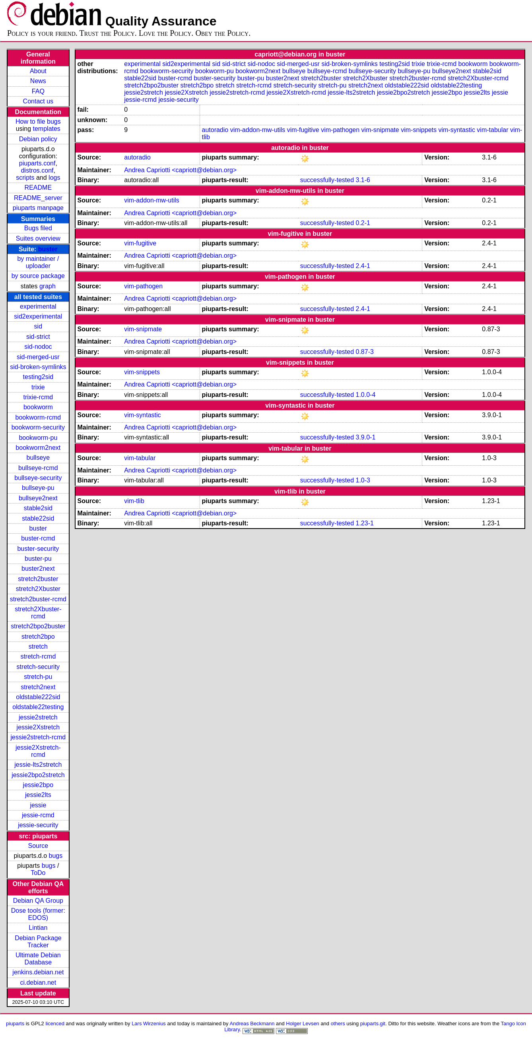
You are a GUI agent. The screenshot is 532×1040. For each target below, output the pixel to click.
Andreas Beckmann (251, 1023)
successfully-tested (327, 180)
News (38, 81)
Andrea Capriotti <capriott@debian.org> (180, 170)
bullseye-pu (38, 487)
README (38, 187)
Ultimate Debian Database (38, 959)
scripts (25, 177)
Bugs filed (38, 228)
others (338, 1023)
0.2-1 (362, 223)
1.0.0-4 (365, 394)
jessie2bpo (38, 784)
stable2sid (38, 508)
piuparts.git (372, 1023)
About (38, 71)
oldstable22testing (38, 707)
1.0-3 (362, 480)
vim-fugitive (303, 129)
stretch (38, 646)
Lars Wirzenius (149, 1023)
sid (38, 326)
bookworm (38, 407)
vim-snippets (419, 129)
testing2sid (38, 376)
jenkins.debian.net (38, 972)
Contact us (38, 101)
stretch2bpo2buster (38, 626)
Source (38, 845)
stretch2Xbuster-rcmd (38, 613)
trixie (38, 387)
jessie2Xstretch (38, 727)
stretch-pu (38, 676)
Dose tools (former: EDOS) (38, 914)
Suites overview (38, 238)
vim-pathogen (340, 129)
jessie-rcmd (38, 815)
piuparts (15, 1023)
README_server (38, 197)
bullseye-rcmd (38, 468)
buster (48, 249)
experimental (38, 306)
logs (54, 177)
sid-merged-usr (38, 357)
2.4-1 (362, 265)
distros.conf (37, 170)
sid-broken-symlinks (38, 367)
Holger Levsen (302, 1023)
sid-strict (38, 336)
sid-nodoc (38, 346)
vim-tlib (134, 501)
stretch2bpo (38, 636)
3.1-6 (362, 180)
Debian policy (38, 139)
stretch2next (38, 687)
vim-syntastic (456, 129)
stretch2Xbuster (38, 588)
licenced (54, 1023)
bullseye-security (38, 477)
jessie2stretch (38, 717)
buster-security (38, 548)
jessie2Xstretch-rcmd (38, 751)
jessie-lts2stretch (38, 764)
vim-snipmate (380, 129)
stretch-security (38, 666)
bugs (56, 855)
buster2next (38, 568)
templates (46, 128)
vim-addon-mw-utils (257, 129)
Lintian (38, 927)
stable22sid (38, 518)
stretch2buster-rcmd (38, 599)
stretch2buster (38, 578)
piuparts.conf (37, 163)
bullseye (38, 457)
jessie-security (38, 825)
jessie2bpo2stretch (38, 775)
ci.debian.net (38, 982)
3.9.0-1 (365, 437)
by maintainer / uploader (38, 262)
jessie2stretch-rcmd (38, 737)
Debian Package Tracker (38, 942)
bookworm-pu (38, 437)
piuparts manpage (38, 207)
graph (47, 286)
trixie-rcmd (38, 397)
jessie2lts (38, 794)
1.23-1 (364, 523)
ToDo (38, 872)
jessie (38, 805)
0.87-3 (364, 351)
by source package (38, 275)
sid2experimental (38, 316)
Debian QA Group (38, 900)
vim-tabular (492, 129)
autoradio (215, 129)
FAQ (38, 91)
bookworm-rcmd (38, 417)
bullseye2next (38, 498)
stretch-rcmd (38, 656)
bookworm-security (38, 427)
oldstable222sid (38, 697)
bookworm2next (38, 447)
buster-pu (38, 558)
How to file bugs (38, 121)
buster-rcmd (38, 538)
